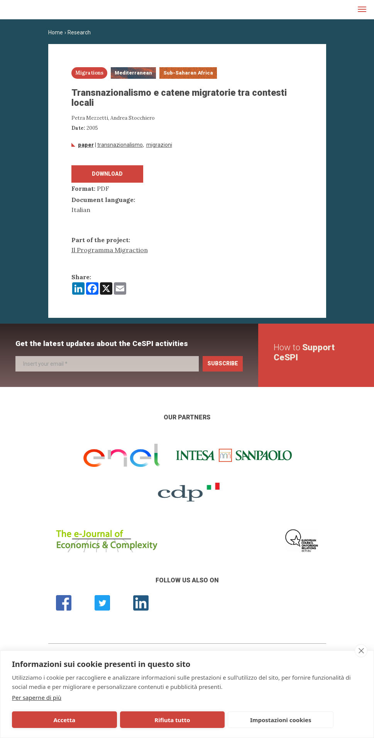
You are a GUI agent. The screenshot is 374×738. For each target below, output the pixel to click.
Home (55, 32)
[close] (361, 650)
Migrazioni (159, 145)
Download (107, 174)
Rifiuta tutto (119, 720)
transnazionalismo (120, 145)
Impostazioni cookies (191, 720)
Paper (86, 145)
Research (79, 32)
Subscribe (222, 363)
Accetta (47, 720)
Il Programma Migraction (109, 250)
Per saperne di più (36, 697)
